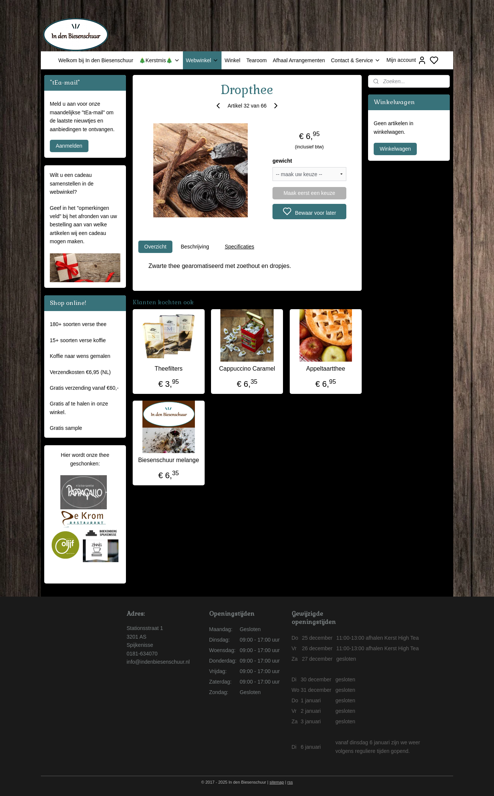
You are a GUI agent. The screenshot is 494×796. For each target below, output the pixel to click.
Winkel (232, 60)
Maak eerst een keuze (309, 193)
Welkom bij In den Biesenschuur (95, 60)
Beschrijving (195, 247)
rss (290, 782)
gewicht (282, 161)
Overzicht (155, 247)
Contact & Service (355, 60)
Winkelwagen (395, 149)
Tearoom (256, 60)
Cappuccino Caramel (247, 368)
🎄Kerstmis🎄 (159, 60)
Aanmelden (69, 146)
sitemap (276, 782)
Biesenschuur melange (168, 460)
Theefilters (168, 368)
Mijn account (406, 60)
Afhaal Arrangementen (299, 60)
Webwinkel (202, 60)
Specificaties (239, 247)
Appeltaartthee (325, 368)
